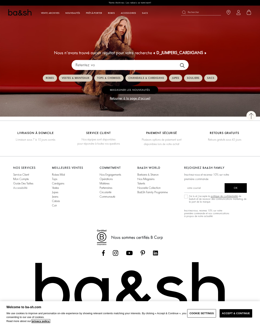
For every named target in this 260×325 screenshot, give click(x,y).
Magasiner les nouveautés (130, 90)
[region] (130, 313)
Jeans (55, 196)
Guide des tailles (23, 183)
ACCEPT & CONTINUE (236, 313)
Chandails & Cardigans (146, 78)
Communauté (107, 196)
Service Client (21, 174)
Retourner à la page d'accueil (130, 98)
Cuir (54, 205)
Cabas (56, 201)
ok (236, 188)
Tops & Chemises (109, 78)
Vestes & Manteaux (75, 78)
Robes (50, 78)
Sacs (210, 78)
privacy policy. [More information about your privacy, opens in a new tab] (41, 321)
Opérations (106, 179)
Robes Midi (58, 174)
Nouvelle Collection (149, 187)
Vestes (55, 187)
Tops (54, 179)
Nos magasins (145, 179)
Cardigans (58, 183)
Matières (104, 183)
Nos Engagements (110, 174)
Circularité (105, 192)
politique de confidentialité (224, 196)
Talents (141, 183)
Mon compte (21, 179)
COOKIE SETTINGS (201, 313)
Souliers (193, 78)
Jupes (175, 78)
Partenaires (106, 187)
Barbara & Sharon (148, 174)
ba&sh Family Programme (152, 192)
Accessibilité (20, 187)
